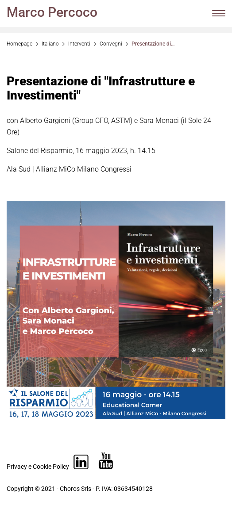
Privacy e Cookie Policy (38, 466)
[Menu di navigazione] (218, 13)
